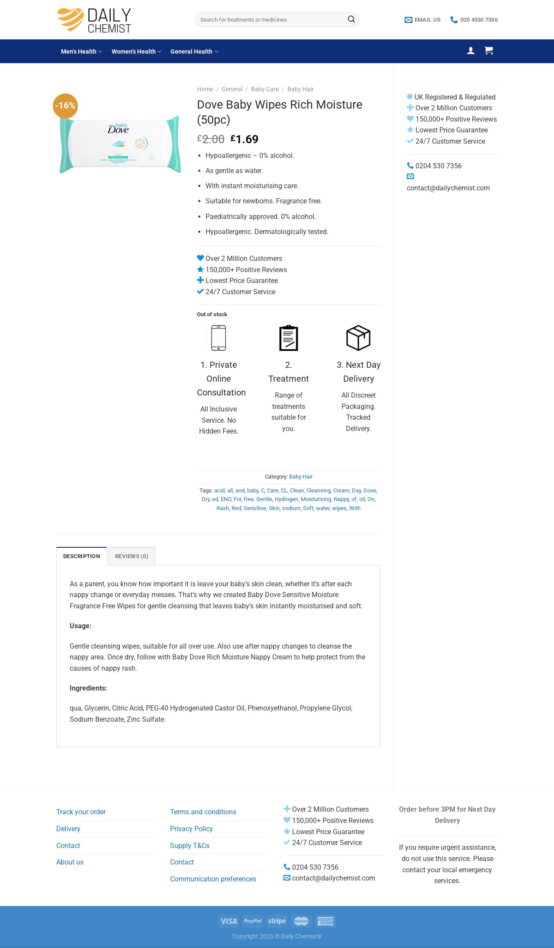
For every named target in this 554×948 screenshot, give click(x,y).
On (370, 499)
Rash (222, 508)
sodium (291, 508)
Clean (297, 490)
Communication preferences (213, 879)
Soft (308, 508)
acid (219, 490)
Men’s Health (81, 52)
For (237, 499)
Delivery (68, 829)
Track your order (81, 812)
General (232, 89)
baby (252, 490)
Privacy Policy (191, 829)
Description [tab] (81, 556)
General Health (194, 52)
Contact (68, 846)
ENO (226, 499)
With (355, 508)
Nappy (341, 499)
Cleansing (318, 490)
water (322, 508)
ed (215, 499)
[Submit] (351, 20)
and (240, 490)
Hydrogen (286, 499)
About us (70, 862)
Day (356, 490)
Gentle (264, 499)
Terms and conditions (203, 812)
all (230, 490)
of (354, 499)
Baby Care (265, 89)
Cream (341, 490)
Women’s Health (136, 52)
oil (362, 499)
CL (284, 490)
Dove (370, 490)
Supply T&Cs (189, 846)
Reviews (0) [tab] (131, 556)
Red (236, 508)
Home (205, 89)
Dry (205, 499)
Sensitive (255, 508)
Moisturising (316, 499)
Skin (274, 508)
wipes (339, 508)
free (249, 499)
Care (272, 490)
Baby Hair (300, 89)
